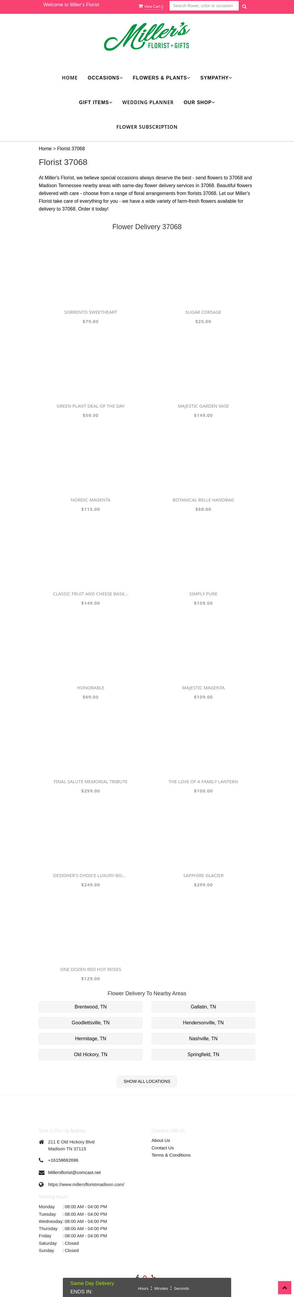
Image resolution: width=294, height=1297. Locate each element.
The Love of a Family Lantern (203, 781)
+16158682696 (63, 1160)
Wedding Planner (148, 102)
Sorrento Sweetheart (90, 312)
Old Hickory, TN (90, 1054)
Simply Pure (203, 594)
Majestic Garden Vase (203, 406)
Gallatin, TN (203, 1006)
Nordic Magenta (90, 500)
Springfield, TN (203, 1054)
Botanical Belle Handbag (203, 500)
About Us (161, 1140)
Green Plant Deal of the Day (91, 406)
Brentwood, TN (90, 1006)
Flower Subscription (147, 127)
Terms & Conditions (171, 1155)
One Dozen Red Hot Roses (90, 969)
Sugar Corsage (203, 312)
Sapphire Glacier (203, 875)
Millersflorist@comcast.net (74, 1172)
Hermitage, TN (90, 1038)
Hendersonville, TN (203, 1022)
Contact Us (163, 1147)
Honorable (90, 687)
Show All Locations (147, 1081)
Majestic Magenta (203, 687)
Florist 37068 (71, 148)
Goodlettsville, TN (91, 1022)
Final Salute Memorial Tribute (91, 781)
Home (70, 77)
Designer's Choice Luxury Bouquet (90, 875)
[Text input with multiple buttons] (204, 6)
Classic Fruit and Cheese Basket (90, 594)
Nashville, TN (203, 1038)
